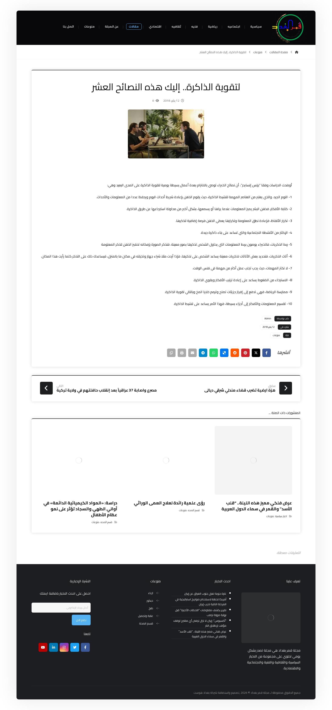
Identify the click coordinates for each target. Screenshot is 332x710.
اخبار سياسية (281, 516)
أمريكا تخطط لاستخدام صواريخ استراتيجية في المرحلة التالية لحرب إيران (200, 602)
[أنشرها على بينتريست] (245, 353)
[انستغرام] (64, 647)
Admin (267, 318)
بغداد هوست (202, 692)
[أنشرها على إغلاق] (256, 353)
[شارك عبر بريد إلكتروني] (192, 353)
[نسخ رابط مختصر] (171, 353)
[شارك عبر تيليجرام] (203, 353)
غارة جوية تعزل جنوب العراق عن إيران (205, 593)
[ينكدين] (53, 647)
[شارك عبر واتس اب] (213, 353)
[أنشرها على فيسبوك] (266, 353)
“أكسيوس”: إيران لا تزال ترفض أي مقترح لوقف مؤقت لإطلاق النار (199, 623)
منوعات (276, 335)
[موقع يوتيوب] (43, 647)
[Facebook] (85, 647)
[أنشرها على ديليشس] (224, 353)
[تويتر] (74, 647)
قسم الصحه (194, 510)
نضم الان (81, 620)
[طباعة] (182, 353)
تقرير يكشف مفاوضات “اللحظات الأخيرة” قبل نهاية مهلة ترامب (200, 612)
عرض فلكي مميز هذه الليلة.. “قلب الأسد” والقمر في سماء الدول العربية (202, 634)
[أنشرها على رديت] (235, 353)
